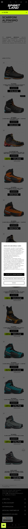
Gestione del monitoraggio (14, 278)
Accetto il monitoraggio (14, 274)
